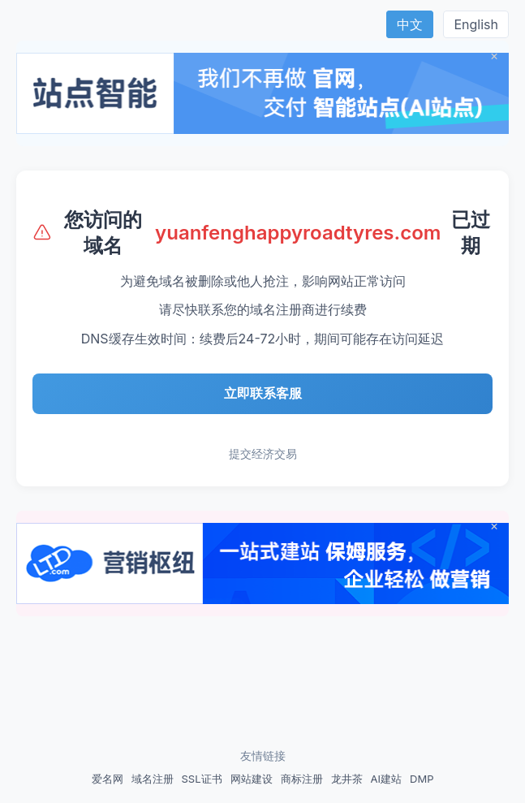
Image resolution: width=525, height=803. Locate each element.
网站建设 (251, 778)
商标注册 (302, 778)
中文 (410, 24)
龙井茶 (347, 778)
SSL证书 (202, 778)
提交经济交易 (263, 453)
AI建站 (386, 778)
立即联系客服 (263, 393)
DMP (421, 778)
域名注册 (152, 778)
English (476, 24)
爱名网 (107, 778)
